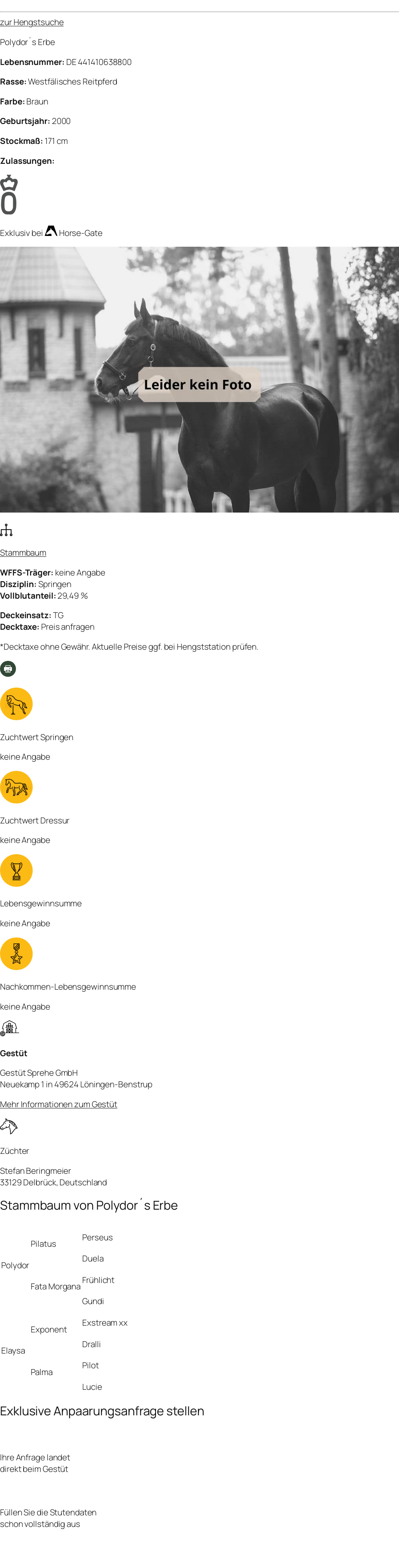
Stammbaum (23, 552)
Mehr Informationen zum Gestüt (58, 1104)
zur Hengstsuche (32, 22)
